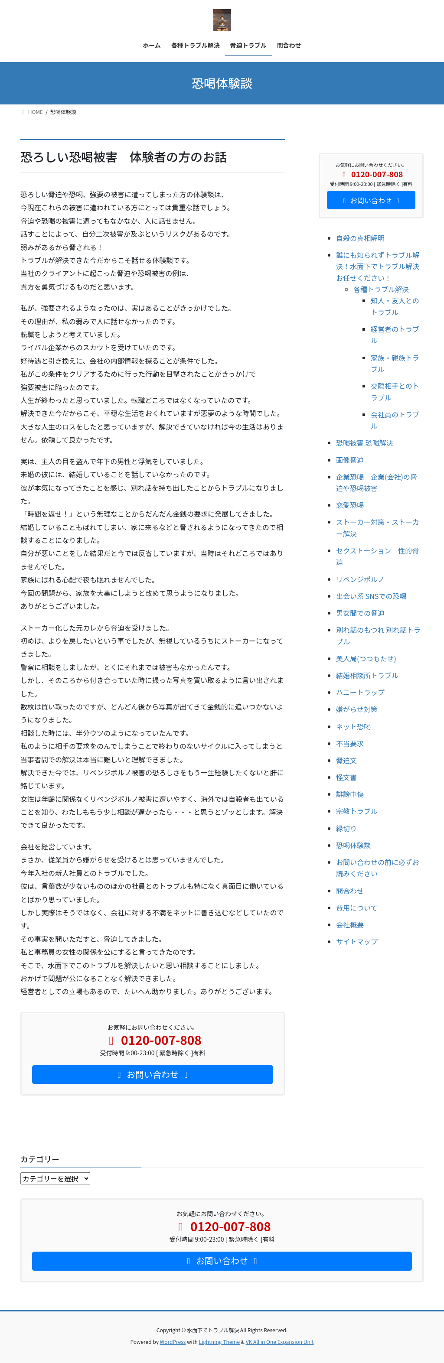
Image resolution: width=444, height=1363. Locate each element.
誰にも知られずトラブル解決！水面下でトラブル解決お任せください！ (377, 266)
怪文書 (346, 777)
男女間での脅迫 (360, 613)
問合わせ (350, 890)
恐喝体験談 (353, 845)
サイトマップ (357, 941)
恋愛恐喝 (350, 505)
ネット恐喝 (353, 726)
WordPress (173, 1341)
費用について (357, 907)
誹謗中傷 (350, 794)
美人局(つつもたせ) (366, 658)
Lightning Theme (219, 1341)
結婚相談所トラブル (367, 675)
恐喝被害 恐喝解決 (364, 442)
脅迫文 (346, 760)
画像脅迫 (350, 460)
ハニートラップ (360, 692)
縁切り (346, 828)
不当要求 (350, 743)
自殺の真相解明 (360, 238)
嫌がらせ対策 (357, 709)
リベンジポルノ (360, 579)
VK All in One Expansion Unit (280, 1341)
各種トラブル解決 (381, 289)
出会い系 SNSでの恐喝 (371, 596)
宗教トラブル (357, 811)
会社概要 (350, 924)
